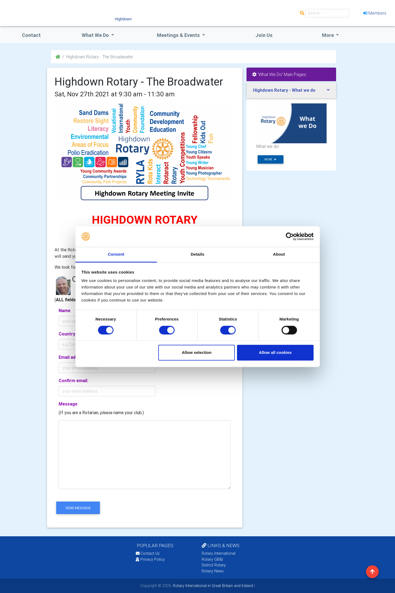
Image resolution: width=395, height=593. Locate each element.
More (328, 35)
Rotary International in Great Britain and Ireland (212, 585)
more (270, 159)
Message (68, 404)
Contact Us (148, 553)
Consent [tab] (116, 254)
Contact (31, 35)
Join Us (264, 35)
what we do (96, 35)
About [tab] (279, 254)
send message (78, 508)
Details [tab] (197, 254)
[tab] (291, 90)
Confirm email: (73, 380)
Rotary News (213, 571)
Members (374, 13)
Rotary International (218, 553)
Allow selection (196, 352)
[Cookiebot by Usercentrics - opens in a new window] (290, 236)
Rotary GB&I (212, 559)
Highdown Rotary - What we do (284, 90)
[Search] (327, 13)
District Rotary (214, 565)
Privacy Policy (150, 559)
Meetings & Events (179, 35)
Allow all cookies (275, 352)
